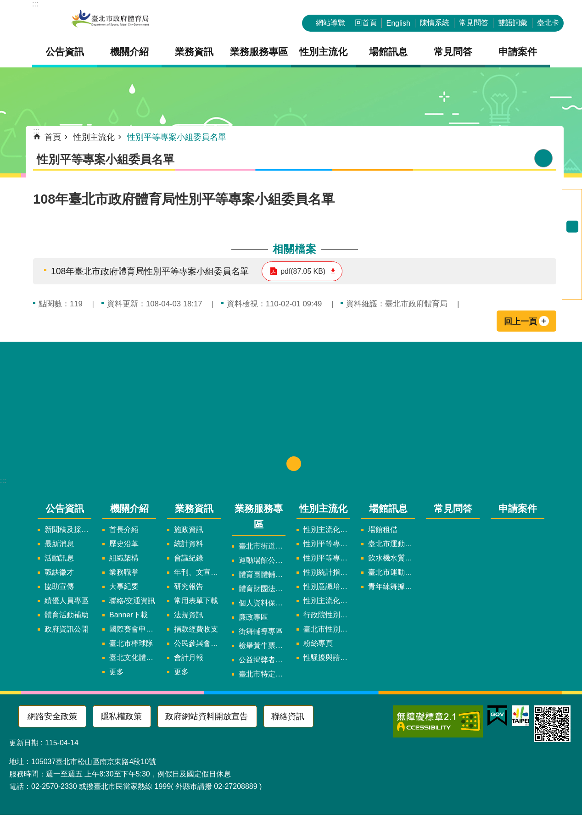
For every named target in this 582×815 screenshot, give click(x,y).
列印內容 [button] (543, 158)
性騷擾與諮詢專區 (326, 657)
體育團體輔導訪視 (262, 574)
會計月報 (188, 657)
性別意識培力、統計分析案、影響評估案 (326, 586)
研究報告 (188, 586)
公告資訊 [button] (64, 51)
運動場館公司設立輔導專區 (262, 560)
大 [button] (572, 238)
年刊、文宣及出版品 (197, 572)
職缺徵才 (59, 572)
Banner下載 (128, 615)
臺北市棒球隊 (131, 643)
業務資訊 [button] (194, 51)
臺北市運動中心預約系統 (391, 572)
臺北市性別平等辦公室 (326, 629)
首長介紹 (124, 529)
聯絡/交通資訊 (132, 600)
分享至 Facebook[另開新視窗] (572, 258)
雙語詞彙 (512, 23)
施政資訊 (188, 529)
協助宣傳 (59, 586)
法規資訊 (188, 615)
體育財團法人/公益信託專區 (262, 589)
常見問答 (473, 23)
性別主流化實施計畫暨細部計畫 (326, 529)
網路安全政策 (52, 716)
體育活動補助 (67, 615)
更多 (116, 672)
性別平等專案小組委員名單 (176, 137)
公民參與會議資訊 (197, 643)
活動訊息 (59, 558)
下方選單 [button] (293, 463)
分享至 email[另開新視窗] (572, 293)
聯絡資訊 (287, 716)
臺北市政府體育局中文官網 (110, 19)
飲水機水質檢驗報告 (391, 558)
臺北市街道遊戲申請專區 (262, 546)
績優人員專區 (67, 600)
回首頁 (366, 23)
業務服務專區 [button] (259, 51)
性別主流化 (94, 137)
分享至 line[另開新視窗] (572, 282)
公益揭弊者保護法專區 (262, 660)
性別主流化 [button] (323, 51)
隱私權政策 (121, 716)
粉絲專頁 (318, 643)
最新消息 (59, 544)
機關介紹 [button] (129, 51)
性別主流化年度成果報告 (326, 600)
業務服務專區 (259, 516)
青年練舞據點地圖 (391, 586)
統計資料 (188, 544)
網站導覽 (330, 23)
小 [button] (572, 215)
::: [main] (36, 130)
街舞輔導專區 (261, 631)
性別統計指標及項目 (326, 572)
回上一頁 (520, 321)
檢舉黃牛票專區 (262, 645)
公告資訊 (64, 508)
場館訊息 (388, 508)
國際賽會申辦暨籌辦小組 (132, 629)
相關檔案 (295, 249)
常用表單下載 (196, 600)
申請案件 (517, 51)
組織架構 (124, 558)
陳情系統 (434, 23)
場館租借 (382, 529)
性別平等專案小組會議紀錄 (326, 558)
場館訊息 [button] (388, 51)
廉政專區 (253, 617)
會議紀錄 (188, 558)
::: (35, 4)
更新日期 (24, 743)
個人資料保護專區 (262, 603)
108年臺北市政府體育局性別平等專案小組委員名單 (150, 271)
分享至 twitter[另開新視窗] (572, 270)
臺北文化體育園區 (132, 657)
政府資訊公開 (67, 629)
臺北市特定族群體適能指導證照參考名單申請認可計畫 (262, 674)
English (398, 23)
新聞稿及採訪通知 (68, 529)
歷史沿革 (124, 544)
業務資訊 (194, 508)
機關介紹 (129, 508)
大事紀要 (124, 586)
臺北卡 (548, 23)
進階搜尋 (572, 195)
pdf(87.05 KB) (302, 271)
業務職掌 (124, 572)
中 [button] (572, 227)
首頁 (53, 137)
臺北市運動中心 (391, 544)
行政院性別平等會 (326, 615)
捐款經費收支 (196, 629)
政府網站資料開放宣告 (206, 716)
